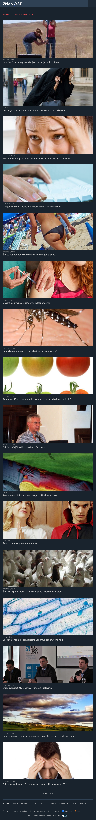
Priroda (33, 803)
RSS (78, 811)
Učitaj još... (48, 793)
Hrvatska (83, 803)
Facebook (68, 811)
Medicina (24, 803)
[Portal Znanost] (36, 3)
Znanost (42, 816)
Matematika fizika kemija (68, 803)
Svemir (15, 803)
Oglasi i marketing (20, 811)
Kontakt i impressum (37, 811)
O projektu (7, 811)
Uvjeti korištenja (53, 811)
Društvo (42, 803)
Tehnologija (52, 803)
